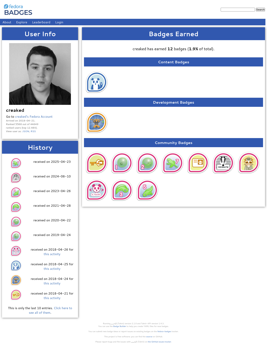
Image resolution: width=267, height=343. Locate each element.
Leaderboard (41, 22)
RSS (33, 131)
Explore (21, 22)
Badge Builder (119, 326)
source (149, 336)
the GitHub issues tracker (159, 341)
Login (59, 22)
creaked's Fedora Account (33, 116)
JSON (25, 131)
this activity (52, 254)
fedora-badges (164, 331)
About (6, 22)
